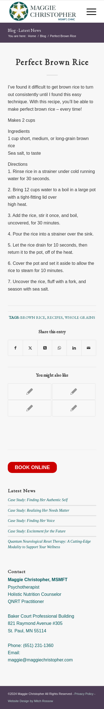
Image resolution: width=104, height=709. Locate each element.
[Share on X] (30, 348)
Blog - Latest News (24, 30)
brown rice (32, 317)
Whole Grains (80, 317)
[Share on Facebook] (15, 348)
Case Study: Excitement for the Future (36, 531)
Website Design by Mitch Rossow (30, 701)
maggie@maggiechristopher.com (40, 660)
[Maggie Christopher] (43, 11)
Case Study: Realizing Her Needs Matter (38, 510)
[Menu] (88, 11)
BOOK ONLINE (32, 467)
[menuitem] (88, 11)
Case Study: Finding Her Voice (31, 521)
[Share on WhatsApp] (59, 348)
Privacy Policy (84, 693)
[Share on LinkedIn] (74, 348)
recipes (55, 317)
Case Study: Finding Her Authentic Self (37, 500)
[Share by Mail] (89, 348)
